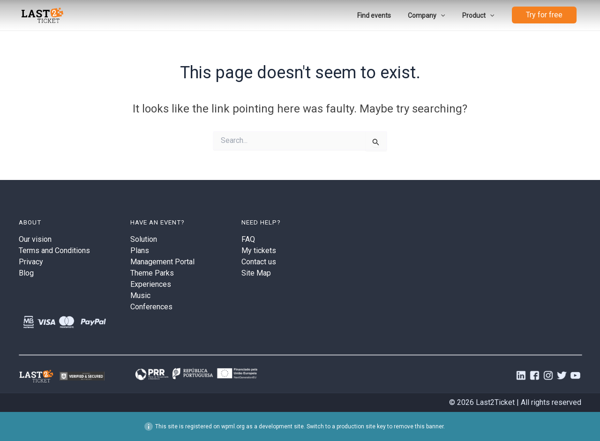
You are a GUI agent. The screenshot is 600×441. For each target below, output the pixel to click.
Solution (143, 239)
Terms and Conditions (54, 250)
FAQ (248, 239)
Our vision (35, 239)
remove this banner (418, 426)
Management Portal (162, 261)
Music (140, 295)
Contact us (258, 261)
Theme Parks (152, 273)
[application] (446, 15)
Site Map (256, 273)
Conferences (151, 306)
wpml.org (233, 426)
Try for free (544, 15)
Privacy (31, 261)
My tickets (258, 250)
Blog (26, 273)
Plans (139, 250)
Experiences (150, 284)
